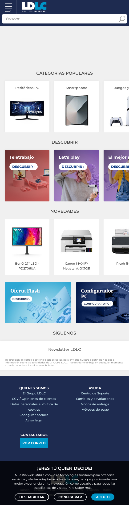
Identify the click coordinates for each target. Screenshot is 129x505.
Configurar (70, 497)
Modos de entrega (95, 404)
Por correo (34, 443)
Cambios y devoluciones (95, 399)
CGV (15, 399)
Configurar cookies (34, 415)
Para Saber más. (80, 488)
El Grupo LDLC (34, 393)
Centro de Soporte (95, 393)
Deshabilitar (31, 497)
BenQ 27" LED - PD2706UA (27, 266)
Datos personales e (25, 404)
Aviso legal (34, 420)
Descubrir (23, 167)
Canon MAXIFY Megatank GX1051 (76, 266)
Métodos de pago (95, 409)
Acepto (103, 497)
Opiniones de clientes (39, 399)
